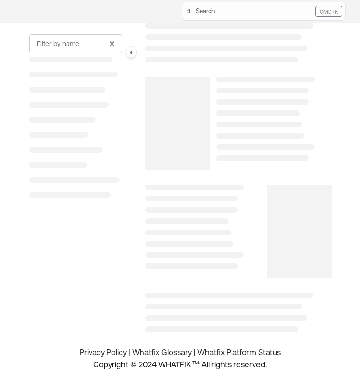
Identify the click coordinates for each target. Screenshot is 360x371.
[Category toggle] (131, 52)
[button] (264, 11)
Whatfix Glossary (162, 352)
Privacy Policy (103, 352)
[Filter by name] (75, 43)
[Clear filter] (112, 43)
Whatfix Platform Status (239, 352)
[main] (238, 184)
